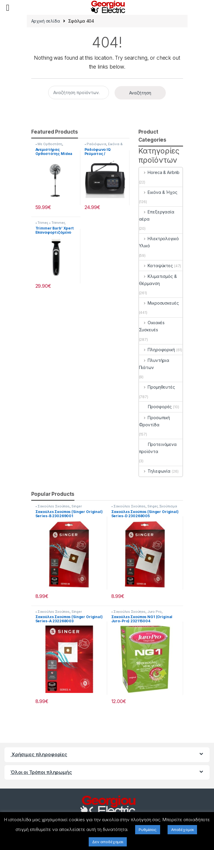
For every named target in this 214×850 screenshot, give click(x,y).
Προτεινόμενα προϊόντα (158, 448)
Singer (76, 506)
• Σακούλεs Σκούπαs (52, 506)
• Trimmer (57, 223)
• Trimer (41, 223)
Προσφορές (155, 406)
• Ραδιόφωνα (95, 144)
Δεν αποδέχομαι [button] (107, 841)
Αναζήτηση (140, 92)
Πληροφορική (157, 349)
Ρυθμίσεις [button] (148, 829)
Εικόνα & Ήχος (158, 192)
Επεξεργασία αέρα (156, 215)
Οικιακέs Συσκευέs (152, 326)
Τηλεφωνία (155, 471)
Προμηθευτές (157, 387)
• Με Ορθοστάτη (48, 144)
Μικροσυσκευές (159, 303)
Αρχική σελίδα (45, 20)
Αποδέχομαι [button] (182, 829)
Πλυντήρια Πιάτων (154, 364)
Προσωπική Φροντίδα (154, 421)
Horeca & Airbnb (159, 172)
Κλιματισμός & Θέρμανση (158, 280)
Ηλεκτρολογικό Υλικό (159, 242)
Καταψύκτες (156, 265)
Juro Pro (154, 612)
